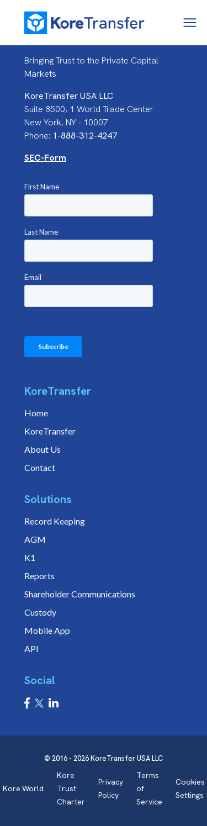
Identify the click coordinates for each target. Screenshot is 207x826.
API (31, 648)
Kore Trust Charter (71, 788)
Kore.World (23, 788)
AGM (35, 539)
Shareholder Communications (79, 594)
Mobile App (47, 630)
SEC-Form (45, 157)
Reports (39, 575)
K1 (29, 557)
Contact (39, 467)
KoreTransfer (50, 431)
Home (36, 412)
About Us (42, 449)
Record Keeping (54, 521)
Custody (40, 612)
